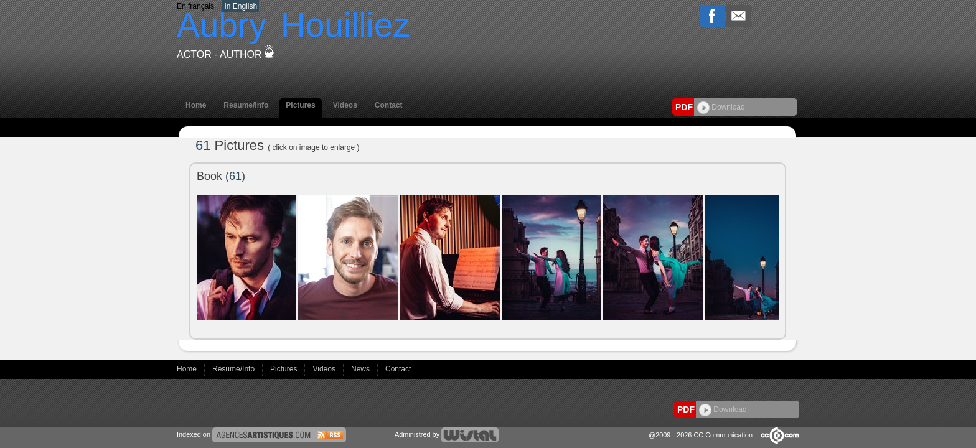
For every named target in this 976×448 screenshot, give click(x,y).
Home (195, 105)
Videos (345, 105)
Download (721, 107)
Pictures (300, 105)
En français (195, 6)
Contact (389, 105)
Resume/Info (245, 105)
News (361, 369)
